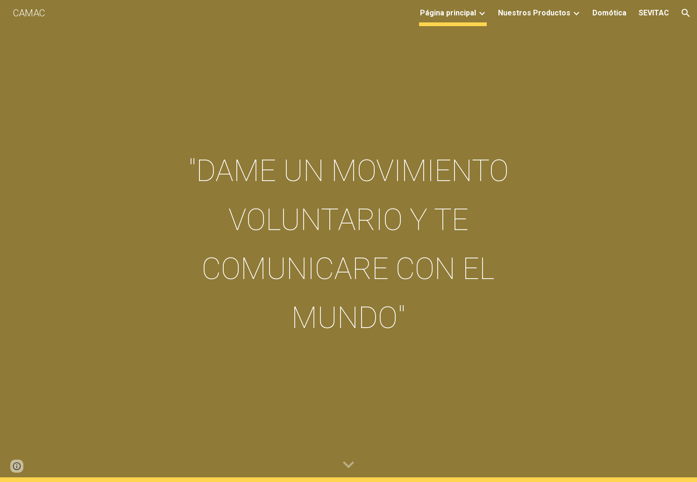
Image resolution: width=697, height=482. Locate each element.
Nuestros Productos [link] (534, 12)
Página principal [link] (448, 12)
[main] (348, 241)
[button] (686, 13)
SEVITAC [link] (654, 12)
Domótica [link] (609, 12)
